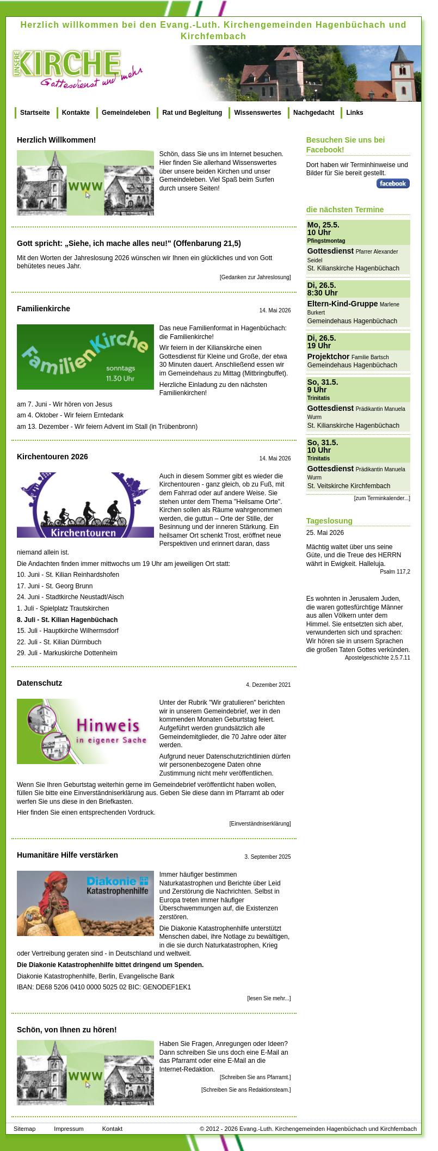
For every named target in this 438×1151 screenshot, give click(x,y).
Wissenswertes (257, 112)
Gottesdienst (330, 251)
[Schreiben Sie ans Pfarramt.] (255, 1077)
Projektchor (328, 356)
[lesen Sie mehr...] (269, 998)
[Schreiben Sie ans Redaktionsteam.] (246, 1090)
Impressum (68, 1128)
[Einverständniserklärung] (260, 824)
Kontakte (76, 112)
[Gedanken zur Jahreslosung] (255, 277)
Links (354, 112)
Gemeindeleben (126, 112)
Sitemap (24, 1128)
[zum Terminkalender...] (382, 498)
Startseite (35, 112)
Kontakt (112, 1128)
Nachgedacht (313, 112)
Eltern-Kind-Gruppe (342, 303)
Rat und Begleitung (192, 112)
